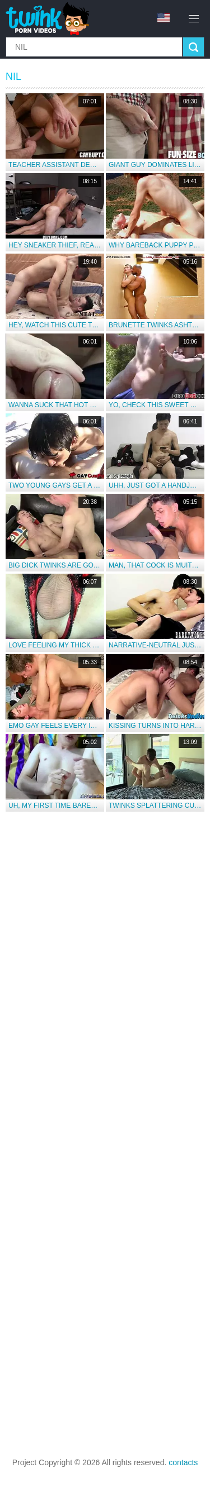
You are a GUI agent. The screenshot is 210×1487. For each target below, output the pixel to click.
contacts (183, 1462)
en (163, 17)
